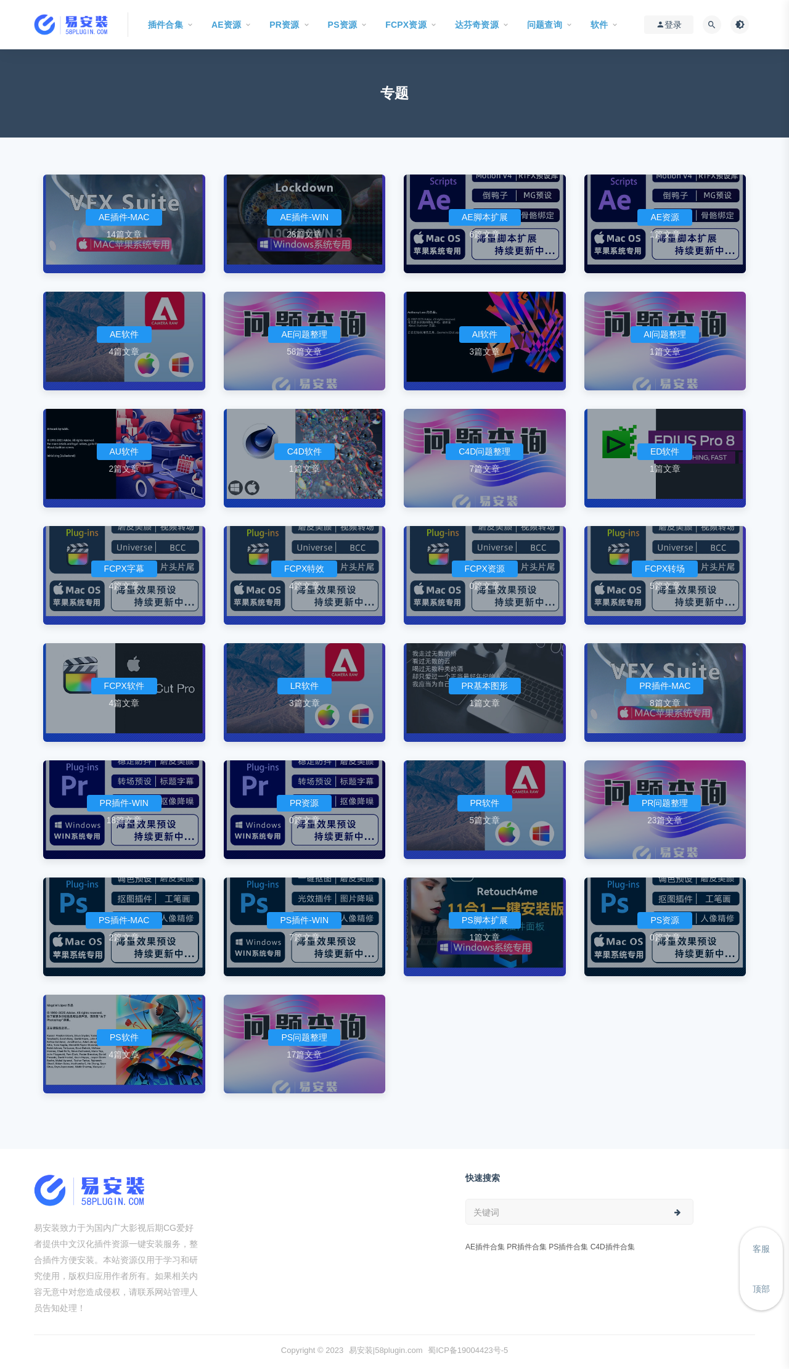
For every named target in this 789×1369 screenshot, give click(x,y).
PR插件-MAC (664, 686)
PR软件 (484, 803)
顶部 (761, 1289)
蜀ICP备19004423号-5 (468, 1350)
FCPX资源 (485, 569)
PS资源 (664, 920)
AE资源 (664, 217)
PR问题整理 (665, 803)
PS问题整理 (304, 1037)
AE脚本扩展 (485, 217)
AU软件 (124, 451)
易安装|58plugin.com (386, 1350)
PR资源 (304, 803)
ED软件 (664, 451)
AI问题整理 (665, 334)
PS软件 (124, 1037)
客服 (761, 1249)
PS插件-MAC (124, 920)
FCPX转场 (665, 569)
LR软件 (304, 686)
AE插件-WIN (304, 217)
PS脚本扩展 (485, 920)
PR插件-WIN (124, 803)
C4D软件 (304, 451)
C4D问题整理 (484, 451)
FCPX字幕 (124, 569)
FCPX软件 (124, 686)
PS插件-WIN (304, 920)
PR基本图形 (485, 686)
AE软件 (124, 334)
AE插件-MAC (124, 217)
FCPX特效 (304, 569)
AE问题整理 (304, 334)
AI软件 (484, 334)
